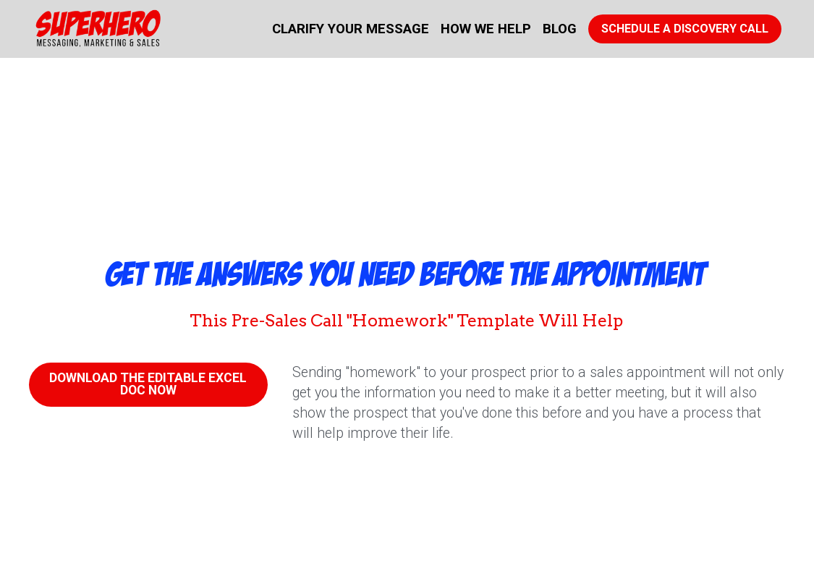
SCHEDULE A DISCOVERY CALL (684, 28)
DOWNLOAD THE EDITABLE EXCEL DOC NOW (148, 382)
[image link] (98, 28)
